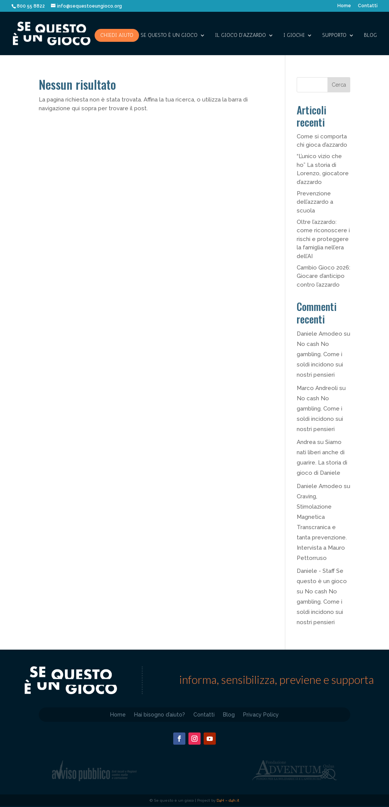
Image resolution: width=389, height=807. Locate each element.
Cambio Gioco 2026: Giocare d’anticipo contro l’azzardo (323, 276)
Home (344, 5)
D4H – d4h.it (228, 800)
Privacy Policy (261, 714)
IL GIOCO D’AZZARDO (240, 35)
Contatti (368, 5)
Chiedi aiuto (116, 35)
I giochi (294, 35)
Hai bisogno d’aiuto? (159, 714)
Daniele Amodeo (319, 333)
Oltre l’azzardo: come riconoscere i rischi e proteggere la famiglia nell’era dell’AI (323, 239)
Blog (370, 35)
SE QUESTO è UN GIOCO (169, 35)
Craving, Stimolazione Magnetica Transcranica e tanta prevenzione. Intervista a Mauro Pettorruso (322, 527)
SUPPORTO (334, 35)
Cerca (339, 85)
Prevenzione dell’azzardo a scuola (315, 202)
